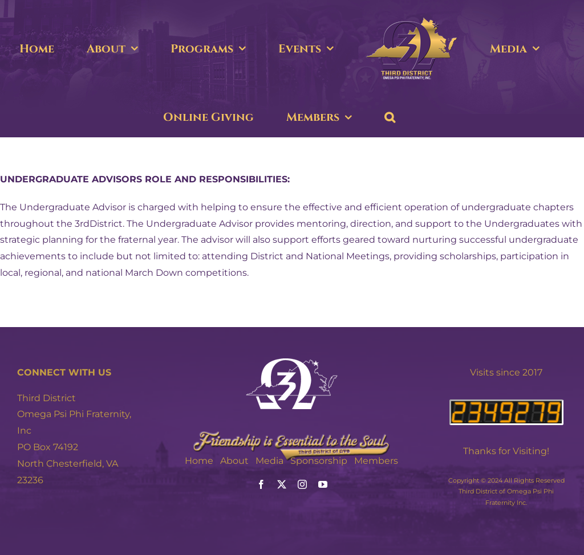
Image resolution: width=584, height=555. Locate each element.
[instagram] (302, 484)
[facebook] (261, 484)
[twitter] (281, 484)
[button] (389, 117)
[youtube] (322, 484)
